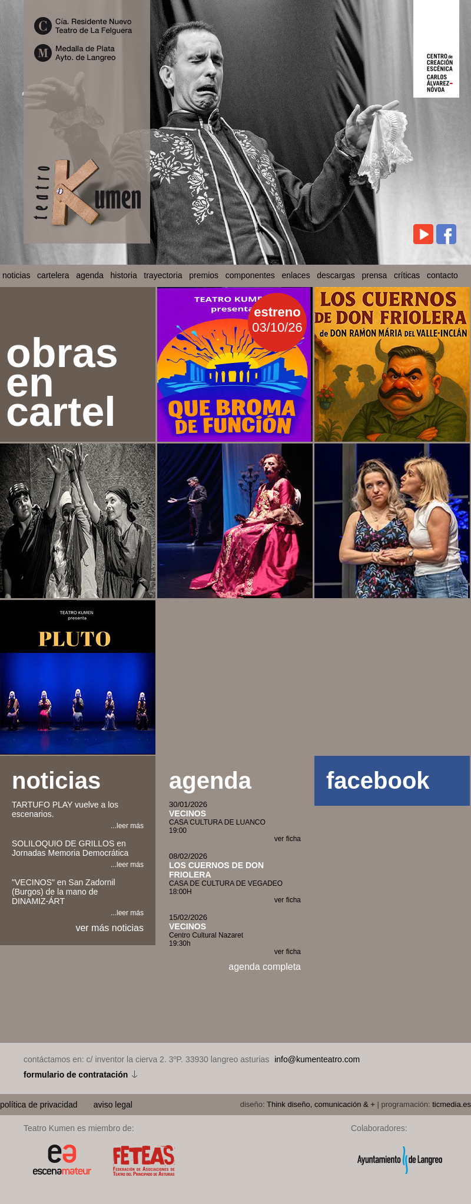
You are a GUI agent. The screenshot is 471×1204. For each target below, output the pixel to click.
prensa (374, 275)
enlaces (295, 275)
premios (203, 275)
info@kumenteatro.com (317, 1059)
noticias (16, 275)
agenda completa (264, 967)
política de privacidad (39, 1104)
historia (124, 275)
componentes (250, 275)
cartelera (53, 275)
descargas (336, 275)
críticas (407, 275)
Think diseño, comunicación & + (321, 1104)
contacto (442, 275)
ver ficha (287, 839)
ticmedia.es (451, 1104)
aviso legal (113, 1104)
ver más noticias (109, 928)
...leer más (127, 826)
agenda (90, 275)
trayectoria (163, 275)
